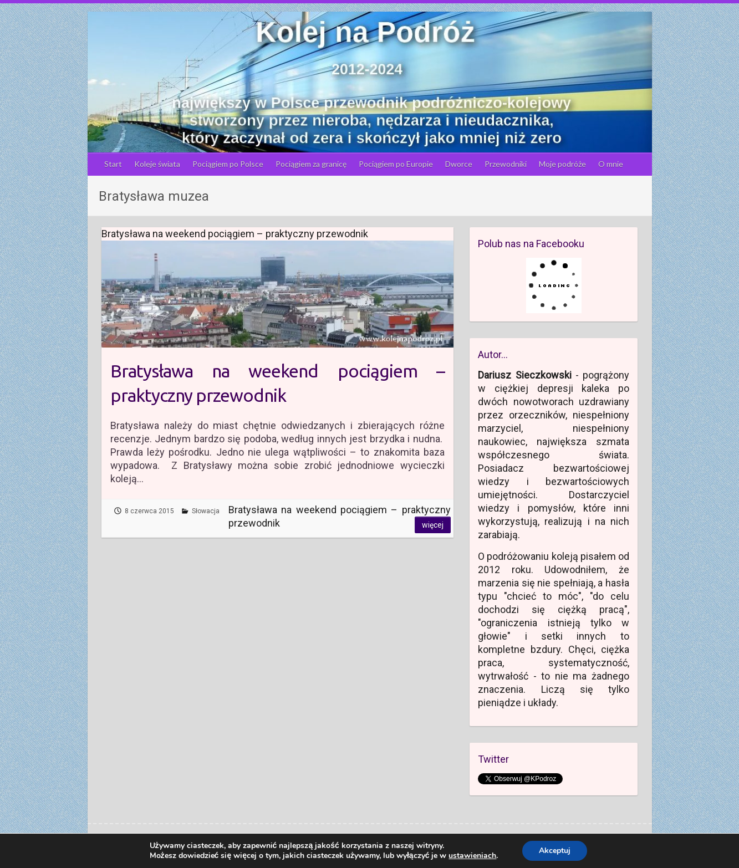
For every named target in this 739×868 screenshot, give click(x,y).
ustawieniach (472, 856)
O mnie (610, 164)
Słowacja (206, 511)
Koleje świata (157, 164)
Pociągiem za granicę (311, 164)
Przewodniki (506, 164)
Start (113, 164)
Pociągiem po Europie (396, 164)
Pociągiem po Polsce (227, 164)
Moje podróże (562, 164)
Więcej (433, 524)
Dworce (458, 164)
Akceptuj (554, 850)
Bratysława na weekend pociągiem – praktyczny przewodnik (277, 383)
